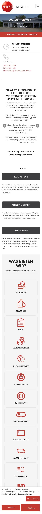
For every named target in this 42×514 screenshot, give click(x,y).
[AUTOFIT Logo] (7, 6)
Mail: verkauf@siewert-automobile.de (17, 71)
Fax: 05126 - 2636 (9, 68)
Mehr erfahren (32, 499)
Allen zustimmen (31, 508)
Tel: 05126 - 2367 (9, 65)
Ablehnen (11, 508)
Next (37, 126)
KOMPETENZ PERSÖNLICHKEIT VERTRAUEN (21, 34)
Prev (4, 126)
